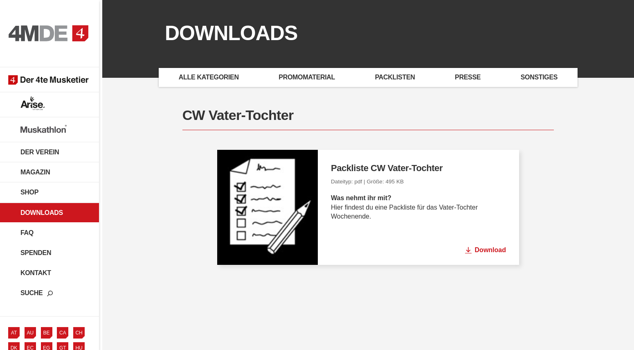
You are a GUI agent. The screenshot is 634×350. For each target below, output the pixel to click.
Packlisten (395, 77)
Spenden (35, 255)
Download (490, 249)
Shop (29, 195)
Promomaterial (307, 77)
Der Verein (39, 154)
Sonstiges (539, 77)
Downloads (41, 215)
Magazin (35, 175)
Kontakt (35, 275)
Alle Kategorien (209, 77)
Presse (468, 77)
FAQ (27, 235)
